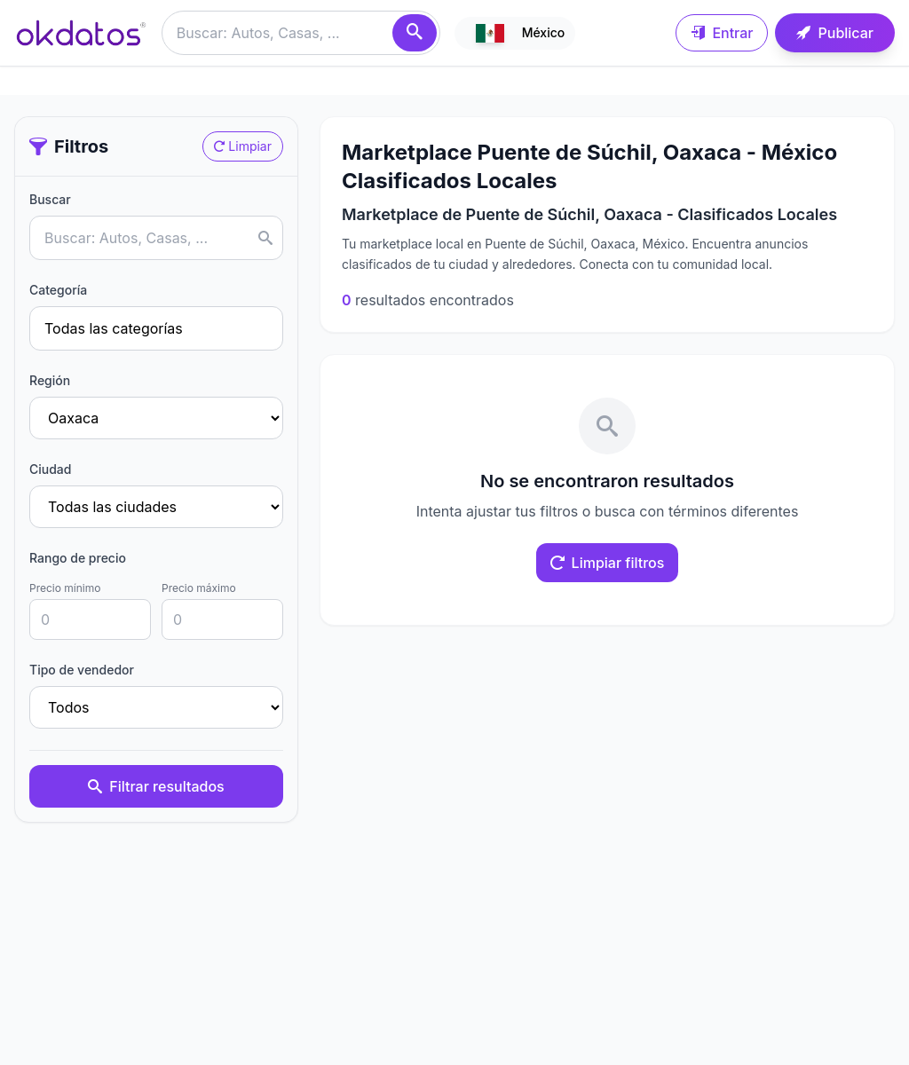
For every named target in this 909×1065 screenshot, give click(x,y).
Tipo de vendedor (81, 669)
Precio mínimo (64, 588)
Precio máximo (199, 588)
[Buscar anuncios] (301, 33)
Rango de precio (77, 557)
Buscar (50, 199)
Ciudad (50, 469)
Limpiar (243, 146)
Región (49, 380)
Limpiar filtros (607, 563)
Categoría (58, 289)
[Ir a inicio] (80, 33)
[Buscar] (414, 32)
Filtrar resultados (156, 786)
